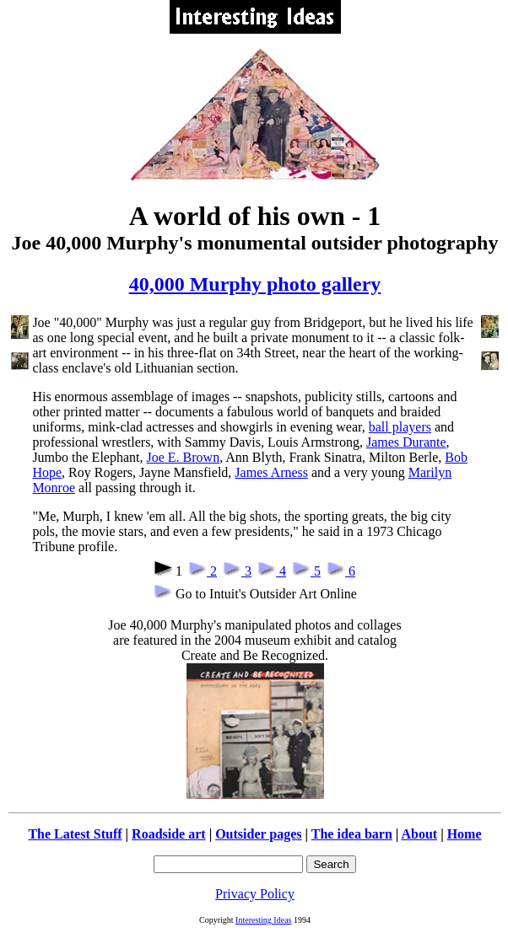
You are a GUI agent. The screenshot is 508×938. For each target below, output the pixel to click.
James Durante (406, 442)
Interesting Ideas (263, 920)
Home (464, 834)
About (419, 834)
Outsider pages (258, 834)
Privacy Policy (255, 894)
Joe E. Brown (182, 457)
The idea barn (351, 834)
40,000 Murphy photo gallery (255, 284)
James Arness (271, 472)
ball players (400, 427)
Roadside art (169, 834)
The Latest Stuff (75, 834)
